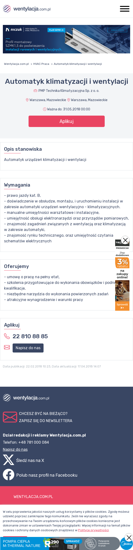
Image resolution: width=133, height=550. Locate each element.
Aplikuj (66, 121)
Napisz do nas (28, 348)
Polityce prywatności (93, 530)
